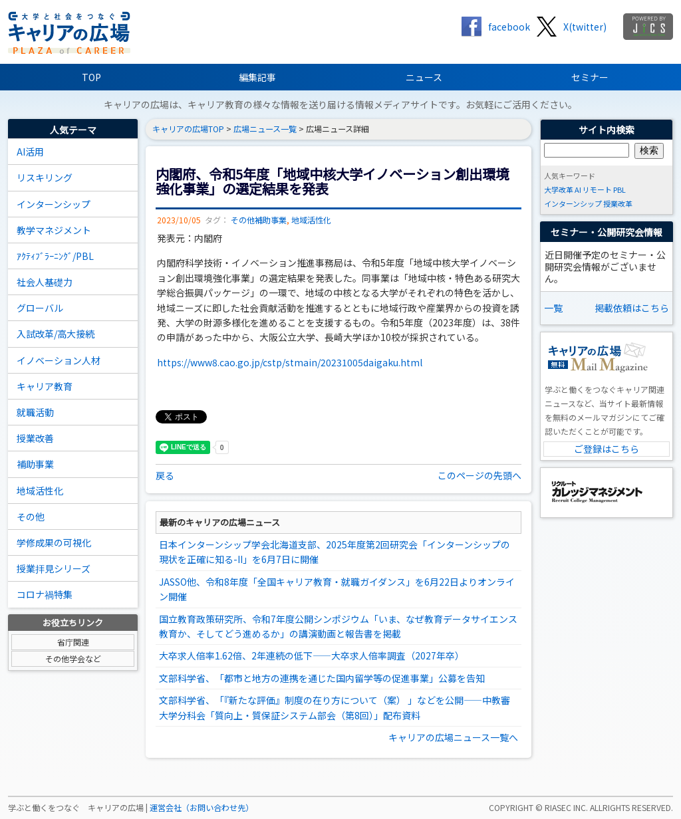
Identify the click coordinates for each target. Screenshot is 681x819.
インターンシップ (53, 204)
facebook (509, 26)
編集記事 (257, 77)
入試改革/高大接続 (55, 334)
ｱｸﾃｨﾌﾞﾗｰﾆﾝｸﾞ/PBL (55, 256)
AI (578, 189)
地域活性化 (40, 491)
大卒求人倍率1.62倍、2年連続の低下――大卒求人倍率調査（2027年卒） (311, 655)
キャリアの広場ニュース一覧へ (453, 737)
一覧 (553, 308)
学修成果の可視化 (54, 542)
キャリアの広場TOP (188, 129)
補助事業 (35, 464)
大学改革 (558, 189)
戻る (165, 475)
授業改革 (617, 203)
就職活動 (35, 412)
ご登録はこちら (606, 448)
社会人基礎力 (44, 282)
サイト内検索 (606, 129)
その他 (31, 517)
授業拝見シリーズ (53, 568)
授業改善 (35, 438)
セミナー (590, 77)
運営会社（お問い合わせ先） (201, 808)
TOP (91, 77)
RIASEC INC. (566, 808)
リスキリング (44, 177)
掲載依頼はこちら (632, 307)
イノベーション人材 (58, 360)
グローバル (40, 308)
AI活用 (30, 152)
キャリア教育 (44, 386)
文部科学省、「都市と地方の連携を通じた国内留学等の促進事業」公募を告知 (322, 678)
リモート (597, 189)
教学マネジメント (54, 230)
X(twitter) (585, 26)
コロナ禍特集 (44, 594)
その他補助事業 (259, 220)
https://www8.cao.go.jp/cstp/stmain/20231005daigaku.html (289, 362)
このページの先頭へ (479, 475)
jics (648, 26)
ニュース (424, 77)
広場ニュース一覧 (265, 129)
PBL (619, 189)
